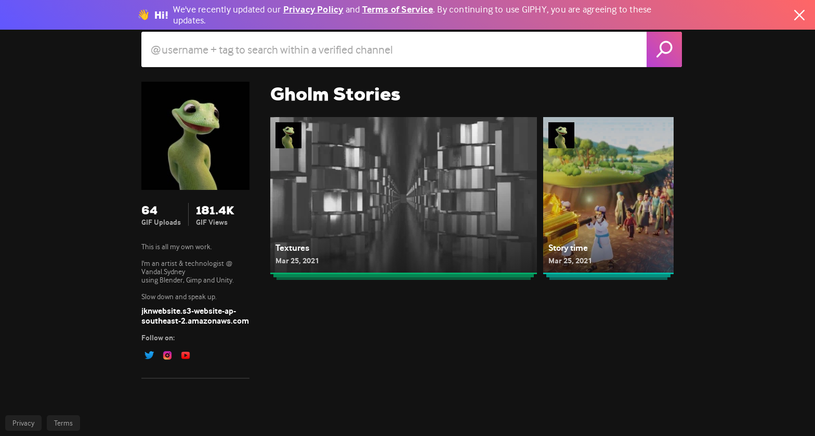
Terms (63, 423)
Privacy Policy (313, 9)
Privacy (23, 423)
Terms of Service (397, 9)
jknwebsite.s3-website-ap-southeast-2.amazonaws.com (195, 316)
